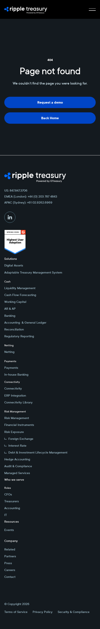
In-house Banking (16, 374)
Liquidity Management (19, 288)
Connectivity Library (18, 402)
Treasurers (11, 501)
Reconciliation (14, 329)
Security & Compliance (73, 612)
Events (9, 530)
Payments (11, 368)
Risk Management (16, 418)
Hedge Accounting (17, 459)
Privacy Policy (43, 612)
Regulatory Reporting (19, 336)
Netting (9, 352)
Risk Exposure (14, 432)
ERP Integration (15, 395)
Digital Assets (13, 265)
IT (5, 515)
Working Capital (15, 302)
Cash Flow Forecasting (20, 295)
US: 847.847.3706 (15, 190)
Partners (10, 556)
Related (9, 549)
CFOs (8, 494)
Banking (9, 316)
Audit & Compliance (18, 466)
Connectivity (13, 388)
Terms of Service (15, 612)
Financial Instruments (19, 425)
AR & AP (10, 309)
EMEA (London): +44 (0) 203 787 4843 (30, 196)
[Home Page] (25, 9)
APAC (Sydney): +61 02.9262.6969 (28, 202)
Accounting (12, 508)
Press (8, 563)
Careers (9, 570)
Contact (9, 577)
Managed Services (17, 473)
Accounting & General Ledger (25, 322)
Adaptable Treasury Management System (33, 272)
